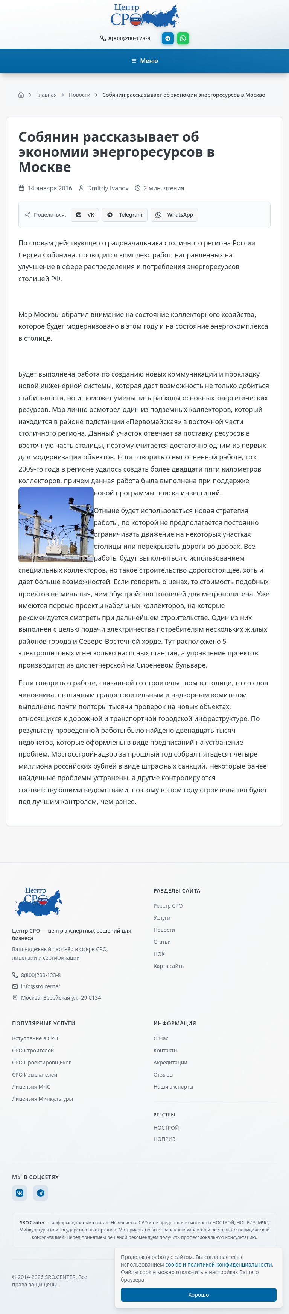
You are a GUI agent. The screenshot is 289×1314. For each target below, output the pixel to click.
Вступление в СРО (35, 1038)
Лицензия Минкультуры (42, 1098)
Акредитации (170, 1062)
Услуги (162, 917)
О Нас (161, 1038)
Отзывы (163, 1074)
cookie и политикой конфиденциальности (218, 1264)
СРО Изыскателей (34, 1074)
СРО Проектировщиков (42, 1062)
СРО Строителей (33, 1050)
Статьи (162, 941)
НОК (159, 953)
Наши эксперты (173, 1086)
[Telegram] (40, 1193)
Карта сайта (169, 965)
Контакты (166, 1050)
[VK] (19, 1193)
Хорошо (199, 1294)
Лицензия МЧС (31, 1086)
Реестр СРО (168, 905)
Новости (164, 929)
